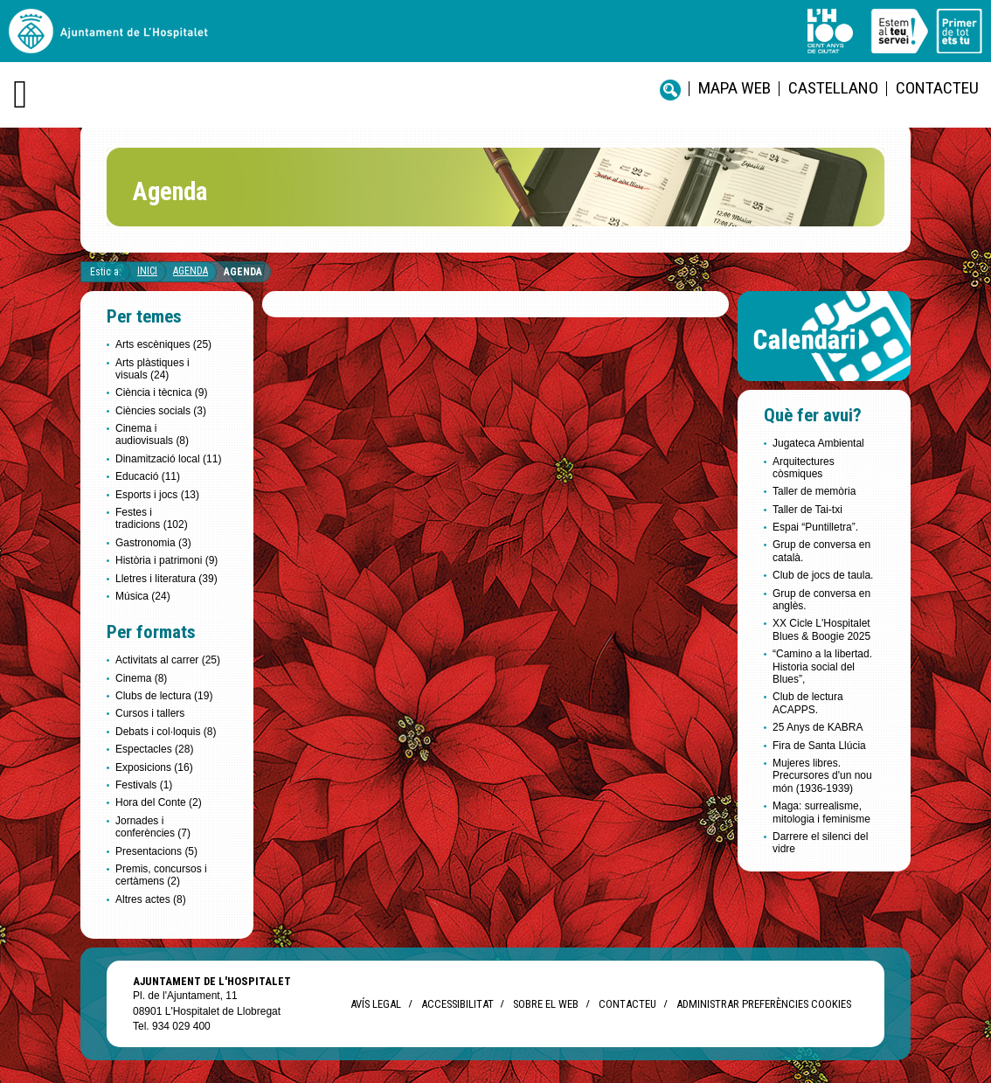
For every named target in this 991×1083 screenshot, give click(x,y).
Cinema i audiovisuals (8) (152, 434)
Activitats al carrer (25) (167, 660)
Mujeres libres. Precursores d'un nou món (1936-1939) (822, 776)
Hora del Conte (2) (158, 802)
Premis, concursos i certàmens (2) (161, 875)
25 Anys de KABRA (818, 727)
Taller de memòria (814, 491)
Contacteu (937, 88)
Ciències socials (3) (160, 411)
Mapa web (734, 88)
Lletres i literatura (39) (166, 579)
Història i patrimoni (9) (166, 560)
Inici (147, 271)
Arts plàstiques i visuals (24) (152, 369)
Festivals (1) (143, 785)
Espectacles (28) (154, 749)
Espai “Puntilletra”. (815, 527)
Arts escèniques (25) (163, 344)
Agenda (190, 271)
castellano (833, 88)
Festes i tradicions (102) (151, 518)
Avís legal (375, 1003)
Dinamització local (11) (168, 459)
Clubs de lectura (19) (163, 696)
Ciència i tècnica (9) (161, 392)
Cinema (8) (141, 678)
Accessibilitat (457, 1003)
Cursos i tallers (149, 713)
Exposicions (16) (154, 767)
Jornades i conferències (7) (153, 827)
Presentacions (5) (156, 851)
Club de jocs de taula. (823, 575)
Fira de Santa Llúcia (819, 745)
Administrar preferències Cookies (763, 1003)
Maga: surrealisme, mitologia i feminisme (821, 812)
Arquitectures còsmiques (804, 467)
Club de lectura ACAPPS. (808, 703)
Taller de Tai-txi (807, 509)
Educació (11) (147, 476)
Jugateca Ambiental (818, 443)
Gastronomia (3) (153, 543)
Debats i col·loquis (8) (165, 731)
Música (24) (142, 596)
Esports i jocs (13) (157, 495)
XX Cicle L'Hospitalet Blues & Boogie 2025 (821, 629)
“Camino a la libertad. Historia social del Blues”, (822, 666)
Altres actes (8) (150, 899)
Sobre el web (546, 1003)
